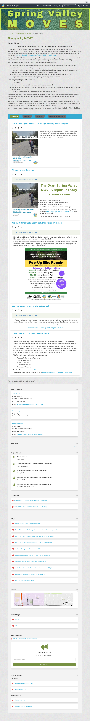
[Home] (38, 6)
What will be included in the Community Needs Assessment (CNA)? (33, 568)
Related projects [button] (44, 675)
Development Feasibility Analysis (24, 706)
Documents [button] (44, 495)
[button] (9, 43)
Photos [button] (44, 590)
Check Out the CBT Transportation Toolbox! (31, 333)
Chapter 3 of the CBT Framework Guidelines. (57, 373)
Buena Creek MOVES (21, 689)
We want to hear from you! (23, 170)
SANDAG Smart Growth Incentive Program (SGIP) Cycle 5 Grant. (36, 55)
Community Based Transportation (23, 33)
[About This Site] (47, 6)
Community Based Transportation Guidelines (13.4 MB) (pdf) (30, 500)
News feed (14, 116)
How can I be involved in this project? (25, 580)
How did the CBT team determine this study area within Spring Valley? (34, 542)
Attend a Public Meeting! (57, 116)
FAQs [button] (44, 518)
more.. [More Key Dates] (75, 446)
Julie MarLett (16, 393)
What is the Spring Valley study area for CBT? (27, 549)
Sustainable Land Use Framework (24, 683)
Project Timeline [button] (44, 453)
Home (13, 33)
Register (85, 5)
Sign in (80, 5)
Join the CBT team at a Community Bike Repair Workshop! (37, 223)
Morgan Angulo (17, 411)
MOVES (17, 619)
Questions (27, 116)
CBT (16, 626)
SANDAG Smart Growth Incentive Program (25, 638)
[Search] (69, 5)
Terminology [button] (44, 615)
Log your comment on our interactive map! (30, 306)
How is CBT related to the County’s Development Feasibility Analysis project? (36, 530)
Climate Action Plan (20, 700)
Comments (39, 116)
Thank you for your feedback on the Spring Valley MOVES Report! (40, 123)
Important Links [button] (44, 635)
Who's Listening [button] (44, 389)
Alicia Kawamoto (17, 423)
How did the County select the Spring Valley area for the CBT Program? (34, 536)
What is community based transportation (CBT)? (28, 523)
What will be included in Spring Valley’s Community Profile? (31, 561)
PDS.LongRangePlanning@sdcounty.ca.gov (60, 211)
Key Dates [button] (44, 443)
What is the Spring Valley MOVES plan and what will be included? (33, 555)
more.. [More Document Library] (75, 512)
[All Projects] (57, 6)
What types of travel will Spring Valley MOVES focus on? (30, 574)
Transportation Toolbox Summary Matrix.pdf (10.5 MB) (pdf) (30, 506)
